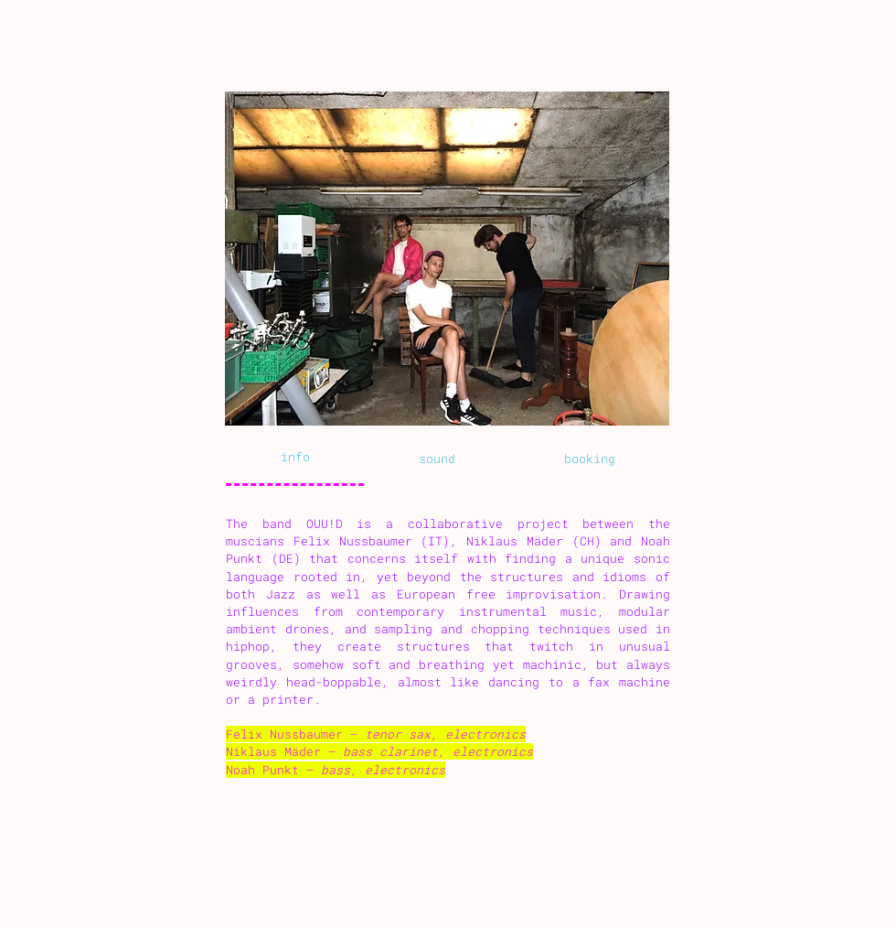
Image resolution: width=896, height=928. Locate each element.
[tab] (295, 458)
